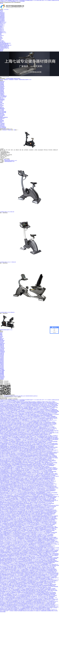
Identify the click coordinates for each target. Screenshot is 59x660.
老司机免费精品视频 (48, 418)
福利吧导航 (17, 415)
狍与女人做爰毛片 (9, 436)
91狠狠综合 (21, 552)
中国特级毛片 (15, 559)
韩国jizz (35, 590)
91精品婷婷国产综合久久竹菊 (30, 418)
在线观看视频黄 (13, 530)
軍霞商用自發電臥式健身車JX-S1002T (11, 160)
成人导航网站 (50, 583)
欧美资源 (13, 402)
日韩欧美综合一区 (44, 452)
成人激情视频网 (40, 491)
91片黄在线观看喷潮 (53, 492)
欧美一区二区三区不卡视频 (28, 432)
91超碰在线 (44, 445)
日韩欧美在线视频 (11, 416)
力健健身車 (2, 364)
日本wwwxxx (16, 510)
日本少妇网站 (56, 403)
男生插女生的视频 (13, 409)
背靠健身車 (2, 363)
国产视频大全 (36, 499)
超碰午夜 (48, 599)
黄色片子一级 (39, 471)
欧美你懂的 (21, 520)
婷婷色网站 (19, 533)
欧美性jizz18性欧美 (54, 474)
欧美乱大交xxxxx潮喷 (3, 408)
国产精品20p (13, 435)
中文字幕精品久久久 (12, 564)
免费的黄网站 (50, 496)
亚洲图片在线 (37, 523)
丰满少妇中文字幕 (49, 541)
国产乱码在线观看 (28, 434)
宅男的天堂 (55, 570)
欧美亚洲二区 (54, 521)
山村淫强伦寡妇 (39, 526)
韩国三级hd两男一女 (44, 590)
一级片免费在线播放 (50, 403)
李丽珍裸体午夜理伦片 (11, 461)
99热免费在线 (54, 469)
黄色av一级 (45, 489)
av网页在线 (45, 408)
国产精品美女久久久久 (10, 418)
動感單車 (16, 78)
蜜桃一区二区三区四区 (4, 430)
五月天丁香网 (11, 550)
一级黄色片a (45, 582)
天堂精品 (14, 567)
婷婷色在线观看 (17, 598)
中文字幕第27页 (33, 428)
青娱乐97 (21, 532)
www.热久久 (47, 542)
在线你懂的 (50, 602)
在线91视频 (49, 584)
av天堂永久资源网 (50, 525)
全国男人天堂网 (13, 566)
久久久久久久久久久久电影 (40, 531)
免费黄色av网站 (2, 429)
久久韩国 (12, 507)
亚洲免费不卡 (50, 563)
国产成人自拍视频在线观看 (40, 418)
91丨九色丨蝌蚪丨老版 (44, 463)
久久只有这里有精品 (12, 471)
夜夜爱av (49, 474)
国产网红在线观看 (3, 477)
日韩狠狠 (23, 482)
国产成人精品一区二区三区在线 (46, 444)
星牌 (1, 34)
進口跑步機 (2, 349)
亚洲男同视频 (14, 434)
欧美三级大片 (2, 561)
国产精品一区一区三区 (51, 552)
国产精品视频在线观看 (24, 475)
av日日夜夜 (21, 433)
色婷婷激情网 (24, 572)
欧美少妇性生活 (43, 572)
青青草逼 (29, 602)
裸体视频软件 (2, 559)
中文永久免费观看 (22, 589)
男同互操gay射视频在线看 (42, 441)
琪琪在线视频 (25, 599)
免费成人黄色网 (26, 459)
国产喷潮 (20, 479)
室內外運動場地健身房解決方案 (5, 43)
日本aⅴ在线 (13, 571)
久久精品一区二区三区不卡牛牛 (35, 410)
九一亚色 (41, 472)
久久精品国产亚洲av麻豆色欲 (40, 448)
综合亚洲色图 (49, 512)
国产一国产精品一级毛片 (21, 601)
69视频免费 (30, 530)
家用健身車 (2, 83)
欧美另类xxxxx (42, 410)
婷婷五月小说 (17, 419)
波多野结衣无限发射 (31, 592)
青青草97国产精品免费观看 (32, 599)
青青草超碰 (38, 461)
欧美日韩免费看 (51, 530)
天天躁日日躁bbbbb (43, 405)
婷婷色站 (6, 560)
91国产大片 (8, 568)
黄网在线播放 (19, 458)
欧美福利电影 (6, 405)
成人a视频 (24, 518)
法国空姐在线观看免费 (4, 461)
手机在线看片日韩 (28, 482)
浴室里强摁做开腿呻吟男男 (44, 459)
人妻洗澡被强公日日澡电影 (4, 403)
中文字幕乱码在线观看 (27, 563)
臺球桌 (1, 101)
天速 (1, 36)
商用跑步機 (2, 89)
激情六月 (51, 468)
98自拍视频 (20, 509)
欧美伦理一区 (8, 410)
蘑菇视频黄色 (17, 463)
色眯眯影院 (2, 518)
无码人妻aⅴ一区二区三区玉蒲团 (23, 405)
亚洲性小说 (50, 473)
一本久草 (30, 525)
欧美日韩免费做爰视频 (34, 496)
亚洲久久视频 (17, 542)
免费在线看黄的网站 (22, 474)
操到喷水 (31, 505)
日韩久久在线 (33, 609)
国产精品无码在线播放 (37, 585)
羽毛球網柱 (2, 105)
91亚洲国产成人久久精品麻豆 (14, 481)
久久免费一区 (8, 491)
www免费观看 (2, 444)
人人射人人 (41, 414)
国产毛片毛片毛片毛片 (23, 562)
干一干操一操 (50, 419)
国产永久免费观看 (24, 583)
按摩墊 (1, 122)
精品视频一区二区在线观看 (32, 452)
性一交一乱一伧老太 (38, 580)
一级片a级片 (15, 537)
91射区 (1, 572)
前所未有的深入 (20, 599)
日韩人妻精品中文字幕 (21, 418)
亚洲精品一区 (20, 529)
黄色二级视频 (47, 560)
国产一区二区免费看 (34, 529)
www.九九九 (31, 459)
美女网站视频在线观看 (4, 473)
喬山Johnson (2, 28)
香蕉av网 (12, 458)
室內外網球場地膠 (3, 112)
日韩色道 (18, 530)
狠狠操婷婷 (30, 409)
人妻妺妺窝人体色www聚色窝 (5, 413)
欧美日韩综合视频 (55, 405)
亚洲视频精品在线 (49, 438)
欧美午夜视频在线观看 (21, 434)
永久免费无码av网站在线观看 (15, 459)
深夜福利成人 (37, 404)
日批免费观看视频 (45, 585)
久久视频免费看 (31, 570)
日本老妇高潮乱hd (30, 466)
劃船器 (19, 78)
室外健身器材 (2, 19)
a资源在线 (20, 501)
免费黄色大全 (32, 433)
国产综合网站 (34, 538)
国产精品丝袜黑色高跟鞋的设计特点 (13, 433)
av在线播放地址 (17, 402)
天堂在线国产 (15, 405)
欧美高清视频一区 (46, 446)
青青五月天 (11, 535)
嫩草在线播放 (54, 512)
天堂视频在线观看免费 (43, 555)
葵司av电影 (2, 463)
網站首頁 (1, 10)
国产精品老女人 (50, 509)
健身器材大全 (2, 12)
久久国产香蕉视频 (26, 520)
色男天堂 (31, 531)
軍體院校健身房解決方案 (4, 44)
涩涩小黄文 (38, 480)
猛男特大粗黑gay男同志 (9, 561)
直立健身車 (2, 366)
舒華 (1, 39)
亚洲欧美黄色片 (20, 416)
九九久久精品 (13, 583)
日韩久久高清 (22, 472)
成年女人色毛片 (17, 489)
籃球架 (1, 104)
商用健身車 (16, 79)
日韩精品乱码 (55, 468)
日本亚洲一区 (44, 541)
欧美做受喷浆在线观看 (21, 521)
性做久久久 (24, 430)
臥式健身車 (2, 356)
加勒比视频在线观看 (41, 542)
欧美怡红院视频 (27, 401)
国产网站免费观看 (3, 406)
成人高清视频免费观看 (50, 503)
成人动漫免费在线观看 (4, 509)
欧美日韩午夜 (29, 404)
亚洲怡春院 (2, 445)
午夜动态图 (35, 549)
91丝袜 (34, 580)
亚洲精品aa (31, 520)
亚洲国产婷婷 (41, 518)
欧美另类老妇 (2, 538)
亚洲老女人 (7, 429)
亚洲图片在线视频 (47, 437)
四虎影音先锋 (45, 433)
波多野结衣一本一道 (25, 447)
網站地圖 (1, 3)
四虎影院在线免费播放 (21, 411)
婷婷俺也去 (11, 407)
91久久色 (46, 602)
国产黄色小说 (31, 451)
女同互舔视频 (38, 463)
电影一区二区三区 (3, 510)
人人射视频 (40, 554)
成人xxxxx (40, 407)
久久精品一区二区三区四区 (10, 421)
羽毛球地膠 (2, 110)
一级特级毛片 (47, 466)
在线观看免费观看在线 (14, 496)
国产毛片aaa (29, 529)
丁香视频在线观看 (9, 554)
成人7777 (17, 451)
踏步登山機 (2, 375)
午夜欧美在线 (50, 440)
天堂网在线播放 (2, 470)
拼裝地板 (1, 116)
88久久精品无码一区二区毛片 (5, 592)
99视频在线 (21, 497)
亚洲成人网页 (31, 442)
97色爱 (1, 415)
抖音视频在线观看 (54, 532)
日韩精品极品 (2, 551)
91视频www (19, 551)
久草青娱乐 (31, 417)
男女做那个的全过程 (17, 528)
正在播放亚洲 (48, 572)
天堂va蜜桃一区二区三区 (16, 465)
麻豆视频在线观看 (9, 476)
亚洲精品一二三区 (54, 597)
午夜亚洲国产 (23, 429)
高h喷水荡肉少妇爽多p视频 (34, 429)
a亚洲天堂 (14, 407)
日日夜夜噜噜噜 (2, 428)
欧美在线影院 (20, 536)
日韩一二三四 (28, 463)
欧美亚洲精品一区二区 (45, 421)
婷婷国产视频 (26, 442)
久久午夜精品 (46, 524)
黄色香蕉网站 (12, 525)
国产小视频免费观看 (36, 520)
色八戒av (35, 566)
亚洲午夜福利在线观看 (29, 476)
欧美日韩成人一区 (20, 422)
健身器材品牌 (2, 21)
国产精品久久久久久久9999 (40, 470)
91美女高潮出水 (33, 401)
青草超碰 (33, 403)
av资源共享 (33, 472)
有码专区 (26, 468)
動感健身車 (2, 359)
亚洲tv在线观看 (20, 522)
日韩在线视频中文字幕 (40, 557)
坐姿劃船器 (2, 378)
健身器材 (1, 79)
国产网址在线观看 (17, 406)
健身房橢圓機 (2, 370)
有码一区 (33, 475)
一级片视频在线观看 (12, 441)
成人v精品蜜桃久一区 (18, 591)
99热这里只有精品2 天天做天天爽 (23, 413)
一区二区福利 (44, 422)
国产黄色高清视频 (16, 535)
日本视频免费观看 (3, 488)
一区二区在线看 (36, 407)
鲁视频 (30, 567)
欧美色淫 (26, 553)
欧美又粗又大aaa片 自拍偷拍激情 (23, 449)
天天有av (5, 571)
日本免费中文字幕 (44, 401)
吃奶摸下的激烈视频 (48, 470)
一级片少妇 (10, 492)
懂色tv (48, 558)
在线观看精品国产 (7, 528)
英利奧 (1, 37)
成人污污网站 (21, 500)
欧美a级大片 (30, 519)
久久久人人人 (26, 422)
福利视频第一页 (10, 430)
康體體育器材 (2, 16)
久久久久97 (50, 412)
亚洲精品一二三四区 (32, 436)
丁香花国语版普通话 (52, 497)
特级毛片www (16, 408)
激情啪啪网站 (25, 552)
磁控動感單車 (2, 376)
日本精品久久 (12, 591)
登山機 (14, 78)
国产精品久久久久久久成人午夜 (13, 539)
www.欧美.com (15, 538)
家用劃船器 (2, 87)
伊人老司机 (55, 610)
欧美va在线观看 (48, 587)
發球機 (1, 102)
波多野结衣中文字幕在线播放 (17, 512)
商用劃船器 (2, 94)
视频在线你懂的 (21, 470)
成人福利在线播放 (9, 508)
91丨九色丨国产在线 (26, 467)
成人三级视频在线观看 (4, 437)
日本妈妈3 (29, 583)
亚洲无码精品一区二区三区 (12, 599)
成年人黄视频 (43, 504)
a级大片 (6, 580)
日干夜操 (41, 489)
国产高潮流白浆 (38, 403)
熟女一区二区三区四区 (35, 489)
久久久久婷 (20, 495)
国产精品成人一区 (19, 482)
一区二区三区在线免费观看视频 (13, 437)
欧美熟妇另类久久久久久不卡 (21, 477)
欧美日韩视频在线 (23, 565)
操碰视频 (15, 418)
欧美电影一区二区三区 (4, 536)
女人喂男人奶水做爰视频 (43, 474)
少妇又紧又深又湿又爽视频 (50, 475)
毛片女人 (1, 610)
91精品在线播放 (53, 537)
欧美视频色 (53, 519)
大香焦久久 (23, 409)
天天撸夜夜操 (30, 552)
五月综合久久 (28, 608)
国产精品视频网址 (27, 480)
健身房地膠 (2, 113)
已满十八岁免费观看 (9, 522)
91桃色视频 (42, 466)
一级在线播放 (46, 472)
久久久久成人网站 (27, 481)
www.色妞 (4, 442)
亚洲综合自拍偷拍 (48, 519)
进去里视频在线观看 (28, 412)
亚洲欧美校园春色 (31, 462)
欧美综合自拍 (52, 479)
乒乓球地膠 (2, 109)
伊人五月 (1, 594)
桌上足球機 (2, 103)
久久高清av (36, 435)
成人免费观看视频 (32, 447)
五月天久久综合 (52, 448)
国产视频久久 (52, 429)
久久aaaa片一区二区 (48, 502)
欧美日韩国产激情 (20, 518)
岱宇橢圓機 (2, 369)
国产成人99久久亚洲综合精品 (25, 446)
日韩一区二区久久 (3, 491)
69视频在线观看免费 (3, 447)
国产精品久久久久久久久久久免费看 (33, 555)
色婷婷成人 (48, 593)
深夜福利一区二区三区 (4, 411)
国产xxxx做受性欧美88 (41, 409)
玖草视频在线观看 (47, 510)
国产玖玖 (20, 469)
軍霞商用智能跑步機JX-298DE (9, 161)
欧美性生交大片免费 (44, 440)
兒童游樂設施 (2, 20)
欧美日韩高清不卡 (54, 402)
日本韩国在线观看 (3, 418)
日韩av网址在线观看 (54, 437)
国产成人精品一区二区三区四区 (44, 429)
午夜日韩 (31, 474)
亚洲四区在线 (8, 602)
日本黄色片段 (41, 435)
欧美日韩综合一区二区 (49, 431)
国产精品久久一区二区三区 (28, 497)
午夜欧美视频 (6, 407)
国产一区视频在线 (22, 468)
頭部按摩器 (2, 120)
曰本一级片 (56, 407)
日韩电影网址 (28, 596)
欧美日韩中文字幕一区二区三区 (5, 494)
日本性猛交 (26, 438)
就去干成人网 (2, 440)
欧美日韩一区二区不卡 (8, 445)
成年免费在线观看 (10, 408)
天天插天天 (2, 519)
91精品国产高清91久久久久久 (38, 408)
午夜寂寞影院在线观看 (45, 476)
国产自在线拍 (2, 414)
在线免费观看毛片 (48, 462)
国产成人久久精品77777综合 (46, 566)
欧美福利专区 (36, 502)
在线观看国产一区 (56, 496)
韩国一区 (27, 502)
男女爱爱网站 (28, 507)
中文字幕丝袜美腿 (45, 554)
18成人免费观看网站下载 (46, 479)
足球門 (1, 106)
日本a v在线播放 (36, 610)
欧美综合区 (44, 460)
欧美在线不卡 (24, 435)
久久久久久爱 (13, 438)
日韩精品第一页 (12, 467)
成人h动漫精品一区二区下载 (49, 507)
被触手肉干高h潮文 (23, 466)
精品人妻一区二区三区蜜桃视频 (44, 416)
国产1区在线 (39, 452)
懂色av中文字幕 (23, 465)
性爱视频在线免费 (21, 432)
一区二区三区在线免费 (43, 523)
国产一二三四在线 (10, 610)
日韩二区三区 (55, 511)
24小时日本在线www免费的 (7, 474)
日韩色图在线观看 (7, 463)
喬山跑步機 (2, 341)
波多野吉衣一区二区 (3, 601)
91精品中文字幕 (44, 403)
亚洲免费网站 (41, 496)
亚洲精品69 (8, 472)
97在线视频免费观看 (49, 535)
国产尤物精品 (19, 527)
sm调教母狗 (19, 537)
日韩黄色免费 (44, 539)
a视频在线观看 (25, 519)
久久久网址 (31, 535)
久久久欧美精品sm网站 (49, 449)
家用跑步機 (2, 82)
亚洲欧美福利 (12, 498)
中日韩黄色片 (19, 523)
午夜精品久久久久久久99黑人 (40, 481)
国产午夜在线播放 (41, 468)
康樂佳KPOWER (2, 31)
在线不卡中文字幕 (49, 443)
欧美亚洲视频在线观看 (24, 402)
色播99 (1, 442)
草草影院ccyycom (3, 401)
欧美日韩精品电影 (16, 474)
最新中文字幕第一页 (10, 452)
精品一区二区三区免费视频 (15, 466)
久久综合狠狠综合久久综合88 (54, 549)
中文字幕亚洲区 (56, 414)
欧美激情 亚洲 (10, 600)
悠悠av (44, 402)
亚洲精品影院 (53, 460)
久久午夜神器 (22, 535)
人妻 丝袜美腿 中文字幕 (43, 588)
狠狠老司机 (31, 542)
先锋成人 (53, 464)
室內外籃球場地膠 (3, 111)
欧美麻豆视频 (6, 482)
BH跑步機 (1, 342)
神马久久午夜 (12, 529)
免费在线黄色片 (9, 464)
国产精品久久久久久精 (51, 582)
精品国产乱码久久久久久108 (24, 410)
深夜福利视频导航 (3, 480)
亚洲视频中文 (13, 412)
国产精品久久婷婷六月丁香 (24, 542)
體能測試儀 (2, 107)
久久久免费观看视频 (32, 421)
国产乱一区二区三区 (15, 500)
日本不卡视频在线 (33, 480)
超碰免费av (47, 409)
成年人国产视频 (14, 436)
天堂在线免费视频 (54, 462)
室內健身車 (2, 360)
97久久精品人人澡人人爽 (33, 491)
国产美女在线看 (51, 568)
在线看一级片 (24, 555)
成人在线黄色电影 (36, 579)
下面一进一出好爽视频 (20, 403)
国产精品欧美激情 (25, 462)
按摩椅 (1, 119)
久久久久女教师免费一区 (4, 441)
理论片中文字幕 (46, 488)
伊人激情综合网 (48, 402)
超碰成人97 (2, 528)
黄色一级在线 (9, 478)
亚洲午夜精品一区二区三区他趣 (30, 470)
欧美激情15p (53, 478)
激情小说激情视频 (12, 420)
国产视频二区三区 (39, 586)
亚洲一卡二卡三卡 (50, 591)
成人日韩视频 (39, 553)
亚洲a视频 (29, 559)
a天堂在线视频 (15, 495)
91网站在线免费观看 (27, 538)
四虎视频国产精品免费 (40, 411)
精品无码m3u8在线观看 (51, 592)
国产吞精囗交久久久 (3, 452)
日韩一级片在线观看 (26, 469)
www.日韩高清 (34, 468)
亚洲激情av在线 (32, 439)
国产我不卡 (7, 556)
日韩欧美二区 (2, 511)
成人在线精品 (7, 538)
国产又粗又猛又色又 (44, 520)
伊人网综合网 (28, 558)
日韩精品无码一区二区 (19, 440)
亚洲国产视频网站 (48, 589)
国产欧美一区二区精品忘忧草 (5, 525)
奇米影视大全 (21, 481)
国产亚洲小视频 (46, 413)
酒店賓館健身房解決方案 (4, 47)
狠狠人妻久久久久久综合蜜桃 (52, 595)
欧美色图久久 (55, 435)
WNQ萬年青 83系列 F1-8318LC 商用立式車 (7, 211)
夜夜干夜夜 (43, 565)
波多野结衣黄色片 (3, 410)
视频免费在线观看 (13, 429)
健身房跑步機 (2, 343)
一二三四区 (50, 461)
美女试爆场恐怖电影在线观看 (54, 411)
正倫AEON (2, 27)
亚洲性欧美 (14, 502)
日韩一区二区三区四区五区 (37, 445)
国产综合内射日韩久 (15, 445)
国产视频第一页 (45, 580)
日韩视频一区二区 (11, 552)
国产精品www (30, 461)
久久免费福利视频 (21, 414)
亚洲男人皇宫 (20, 430)
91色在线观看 (49, 442)
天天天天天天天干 (27, 609)
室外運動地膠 (2, 115)
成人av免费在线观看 (12, 451)
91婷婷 (48, 536)
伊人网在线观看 (28, 428)
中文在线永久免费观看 (4, 462)
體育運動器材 (2, 340)
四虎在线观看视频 (23, 464)
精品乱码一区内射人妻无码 (39, 450)
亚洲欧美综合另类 (27, 433)
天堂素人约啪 (33, 477)
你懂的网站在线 (22, 553)
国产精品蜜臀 (45, 447)
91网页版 (19, 460)
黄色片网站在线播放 (16, 532)
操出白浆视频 (25, 512)
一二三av (48, 408)
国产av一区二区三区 (6, 498)
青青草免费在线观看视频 (19, 503)
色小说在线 (31, 533)
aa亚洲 (15, 458)
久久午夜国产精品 (33, 537)
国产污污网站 (19, 555)
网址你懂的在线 (33, 548)
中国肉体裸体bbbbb (39, 551)
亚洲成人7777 (17, 497)
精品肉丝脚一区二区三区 (20, 421)
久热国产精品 (2, 465)
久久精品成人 (54, 523)
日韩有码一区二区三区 (4, 416)
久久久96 (26, 411)
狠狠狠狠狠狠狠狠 (55, 444)
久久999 (9, 553)
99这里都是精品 (11, 511)
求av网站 (15, 555)
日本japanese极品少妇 (27, 416)
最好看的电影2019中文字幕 (53, 494)
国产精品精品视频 (33, 498)
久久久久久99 (46, 450)
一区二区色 (19, 594)
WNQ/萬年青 (2, 41)
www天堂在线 (13, 534)
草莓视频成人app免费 (43, 592)
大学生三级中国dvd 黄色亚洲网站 (5, 422)
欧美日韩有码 (32, 435)
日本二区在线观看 (37, 443)
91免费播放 (56, 527)
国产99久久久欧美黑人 (14, 413)
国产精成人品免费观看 (18, 582)
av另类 (36, 447)
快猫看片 (51, 560)
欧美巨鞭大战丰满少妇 (33, 441)
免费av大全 (42, 500)
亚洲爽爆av (24, 529)
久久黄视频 (24, 586)
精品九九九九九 (33, 504)
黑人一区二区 (36, 413)
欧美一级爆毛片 (50, 480)
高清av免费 (17, 520)
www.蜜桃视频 (23, 489)
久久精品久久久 (3, 412)
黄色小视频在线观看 (23, 419)
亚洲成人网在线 (25, 549)
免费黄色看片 (18, 583)
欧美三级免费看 (27, 521)
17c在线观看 (44, 526)
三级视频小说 (7, 448)
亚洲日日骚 (34, 530)
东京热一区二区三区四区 (38, 508)
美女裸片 (15, 558)
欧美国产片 (2, 506)
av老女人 (38, 564)
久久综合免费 (50, 472)
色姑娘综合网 (25, 530)
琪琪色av (9, 438)
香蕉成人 (16, 529)
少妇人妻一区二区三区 (16, 492)
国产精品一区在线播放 (24, 407)
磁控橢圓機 (2, 374)
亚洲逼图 (14, 462)
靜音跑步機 (2, 346)
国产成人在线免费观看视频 (23, 408)
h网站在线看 (41, 561)
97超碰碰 (27, 505)
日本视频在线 (6, 500)
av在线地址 (13, 415)
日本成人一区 (48, 504)
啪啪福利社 (44, 458)
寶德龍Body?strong (3, 32)
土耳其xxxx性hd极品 (3, 495)
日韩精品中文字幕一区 (4, 539)
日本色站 (34, 531)
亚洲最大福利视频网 (29, 445)
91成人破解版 (35, 505)
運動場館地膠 (2, 17)
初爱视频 (18, 407)
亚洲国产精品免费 (11, 581)
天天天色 (26, 409)
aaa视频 (27, 450)
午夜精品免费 (33, 500)
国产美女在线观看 (3, 475)
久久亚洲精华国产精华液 (4, 526)
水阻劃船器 (2, 379)
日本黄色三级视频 (26, 436)
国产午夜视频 (33, 463)
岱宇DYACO (2, 30)
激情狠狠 (23, 571)
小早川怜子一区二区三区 (42, 503)
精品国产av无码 (8, 428)
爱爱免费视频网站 (19, 461)
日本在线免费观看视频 (35, 434)
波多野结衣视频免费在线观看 (5, 490)
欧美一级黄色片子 (37, 495)
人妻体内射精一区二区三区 (12, 411)
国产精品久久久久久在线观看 (5, 496)
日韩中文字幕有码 (13, 608)
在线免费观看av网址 (50, 610)
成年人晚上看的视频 (37, 541)
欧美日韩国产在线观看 (34, 524)
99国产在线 (9, 571)
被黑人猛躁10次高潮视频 (38, 584)
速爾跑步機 (2, 344)
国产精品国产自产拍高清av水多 (53, 452)
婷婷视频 (41, 510)
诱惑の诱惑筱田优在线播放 (23, 451)
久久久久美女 (36, 570)
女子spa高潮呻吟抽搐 (40, 428)
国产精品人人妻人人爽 (47, 404)
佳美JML (1, 38)
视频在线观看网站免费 (10, 558)
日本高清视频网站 (41, 437)
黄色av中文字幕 (46, 497)
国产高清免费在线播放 (7, 594)
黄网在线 (33, 404)
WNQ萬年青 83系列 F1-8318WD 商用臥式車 (7, 312)
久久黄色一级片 (43, 438)
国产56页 (48, 434)
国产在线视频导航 (51, 447)
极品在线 (44, 525)
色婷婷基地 (37, 431)
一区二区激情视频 (12, 489)
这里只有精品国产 (3, 431)
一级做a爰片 (26, 568)
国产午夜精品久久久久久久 (24, 417)
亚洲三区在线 (37, 572)
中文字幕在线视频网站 (46, 540)
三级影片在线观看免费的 (7, 415)
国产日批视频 (36, 492)
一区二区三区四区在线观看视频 (5, 435)
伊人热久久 (51, 536)
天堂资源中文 (2, 409)
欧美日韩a (43, 597)
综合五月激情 (38, 466)
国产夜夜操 (32, 528)
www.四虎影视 (47, 492)
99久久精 (27, 474)
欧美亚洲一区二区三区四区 (10, 480)
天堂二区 (28, 435)
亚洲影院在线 (36, 422)
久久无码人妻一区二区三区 (31, 473)
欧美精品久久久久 (23, 463)
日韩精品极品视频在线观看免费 (53, 561)
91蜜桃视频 (2, 550)
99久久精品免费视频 (40, 581)
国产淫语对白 (23, 528)
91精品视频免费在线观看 (4, 471)
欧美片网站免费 (2, 436)
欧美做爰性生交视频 (25, 582)
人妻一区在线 (43, 495)
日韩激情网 (2, 405)
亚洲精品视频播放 (42, 492)
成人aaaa (36, 437)
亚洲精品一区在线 (9, 475)
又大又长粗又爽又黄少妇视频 (51, 506)
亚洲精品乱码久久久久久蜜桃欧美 (8, 572)
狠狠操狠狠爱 (2, 560)
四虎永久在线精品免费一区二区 (32, 460)
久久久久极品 (12, 497)
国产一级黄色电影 (11, 582)
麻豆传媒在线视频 (25, 592)
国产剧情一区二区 (45, 432)
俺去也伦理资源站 (31, 591)
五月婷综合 (2, 407)
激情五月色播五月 (55, 555)
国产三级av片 (23, 471)
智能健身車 (2, 358)
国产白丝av (10, 443)
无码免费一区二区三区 (25, 525)
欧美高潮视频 (39, 479)
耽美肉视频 (31, 449)
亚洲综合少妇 (9, 502)
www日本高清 (32, 578)
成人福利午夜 (32, 437)
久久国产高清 (19, 580)
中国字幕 (21, 459)
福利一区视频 (2, 479)
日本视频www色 (53, 572)
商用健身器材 (2, 14)
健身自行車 (2, 338)
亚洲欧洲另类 (2, 556)
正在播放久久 (54, 406)
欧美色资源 (38, 538)
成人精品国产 (7, 409)
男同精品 (40, 458)
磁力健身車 (2, 365)
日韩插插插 (42, 415)
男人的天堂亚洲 (27, 403)
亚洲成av (4, 610)
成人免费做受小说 (3, 512)
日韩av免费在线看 (46, 407)
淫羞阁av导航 (47, 436)
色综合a (44, 549)
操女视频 (17, 441)
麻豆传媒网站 (48, 410)
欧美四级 (10, 500)
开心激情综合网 (55, 554)
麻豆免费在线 (34, 465)
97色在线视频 (2, 438)
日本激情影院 (39, 469)
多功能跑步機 (2, 348)
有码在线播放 (5, 439)
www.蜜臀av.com (13, 490)
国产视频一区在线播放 (42, 499)
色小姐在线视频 (18, 462)
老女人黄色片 (55, 473)
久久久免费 (51, 450)
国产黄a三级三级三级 (50, 505)
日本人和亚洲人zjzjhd (24, 491)
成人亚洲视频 (33, 481)
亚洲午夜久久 (49, 405)
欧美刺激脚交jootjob (27, 551)
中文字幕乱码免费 (12, 482)
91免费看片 (40, 460)
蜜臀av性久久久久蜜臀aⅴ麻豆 (5, 459)
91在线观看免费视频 (8, 548)
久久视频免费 (11, 526)
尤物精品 (45, 505)
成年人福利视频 (18, 471)
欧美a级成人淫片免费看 (4, 432)
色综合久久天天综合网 (35, 511)
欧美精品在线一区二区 (43, 511)
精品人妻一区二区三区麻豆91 (54, 476)
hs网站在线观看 (38, 602)
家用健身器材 (2, 13)
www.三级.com (46, 411)
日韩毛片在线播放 (30, 414)
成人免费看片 (29, 556)
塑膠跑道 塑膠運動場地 (4, 117)
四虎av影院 (40, 422)
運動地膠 (1, 339)
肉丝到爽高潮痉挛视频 (54, 410)
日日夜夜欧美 (15, 522)
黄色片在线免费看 (3, 578)
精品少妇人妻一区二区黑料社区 (17, 549)
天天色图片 (18, 570)
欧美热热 (32, 458)
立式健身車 (8, 159)
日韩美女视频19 (24, 473)
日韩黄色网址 (30, 408)
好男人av (9, 536)
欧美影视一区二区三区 (28, 420)
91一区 (27, 534)
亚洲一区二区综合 (3, 522)
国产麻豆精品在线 (18, 525)
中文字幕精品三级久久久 (43, 559)
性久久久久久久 (56, 579)
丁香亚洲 (11, 528)
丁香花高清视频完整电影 (41, 436)
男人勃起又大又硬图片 (51, 401)
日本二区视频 (51, 407)
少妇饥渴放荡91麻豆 (19, 467)
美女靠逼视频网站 (43, 578)
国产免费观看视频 (39, 540)
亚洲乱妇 (43, 602)
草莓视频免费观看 (52, 596)
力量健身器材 (2, 15)
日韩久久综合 (23, 406)
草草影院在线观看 (21, 559)
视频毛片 (34, 464)
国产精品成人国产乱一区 (37, 417)
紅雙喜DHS (2, 35)
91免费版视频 (14, 601)
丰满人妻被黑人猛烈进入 (4, 588)
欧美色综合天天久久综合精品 (50, 477)
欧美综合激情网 (54, 412)
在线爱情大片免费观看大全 (38, 442)
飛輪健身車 (2, 362)
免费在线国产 (18, 409)
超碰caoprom (45, 496)
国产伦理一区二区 (3, 404)
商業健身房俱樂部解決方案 (4, 46)
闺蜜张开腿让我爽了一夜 (15, 410)
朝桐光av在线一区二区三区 (21, 404)
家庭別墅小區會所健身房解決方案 (5, 45)
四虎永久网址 (41, 501)
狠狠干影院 (41, 467)
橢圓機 (12, 78)
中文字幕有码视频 (16, 470)
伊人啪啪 (1, 474)
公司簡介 (1, 11)
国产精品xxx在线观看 (44, 461)
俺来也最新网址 (9, 562)
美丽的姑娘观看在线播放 (48, 415)
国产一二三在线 (13, 494)
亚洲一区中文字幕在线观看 (4, 468)
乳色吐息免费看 (49, 406)
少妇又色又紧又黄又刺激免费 (17, 584)
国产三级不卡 (37, 500)
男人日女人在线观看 (3, 524)
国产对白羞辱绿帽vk (24, 492)
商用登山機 (2, 92)
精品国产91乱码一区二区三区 (22, 556)
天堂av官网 (54, 566)
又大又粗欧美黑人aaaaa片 (20, 490)
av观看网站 (53, 422)
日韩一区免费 (8, 583)
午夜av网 (11, 538)
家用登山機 (2, 85)
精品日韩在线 (51, 446)
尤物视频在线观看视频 (32, 402)
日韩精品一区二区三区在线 (30, 431)
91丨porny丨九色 (17, 417)
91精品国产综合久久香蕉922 (13, 432)
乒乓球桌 (1, 100)
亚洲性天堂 (34, 557)
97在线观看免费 (52, 416)
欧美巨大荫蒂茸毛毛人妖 (43, 412)
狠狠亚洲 (38, 415)
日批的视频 (29, 512)
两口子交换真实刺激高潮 (4, 489)
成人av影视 (15, 561)
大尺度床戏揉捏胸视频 (44, 564)
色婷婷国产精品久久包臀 (4, 537)
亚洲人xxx (32, 565)
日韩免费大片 (8, 534)
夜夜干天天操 (8, 419)
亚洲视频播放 (47, 495)
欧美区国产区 (32, 509)
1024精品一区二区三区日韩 (39, 477)
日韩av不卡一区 (46, 435)
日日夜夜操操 (17, 472)
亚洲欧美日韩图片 (33, 415)
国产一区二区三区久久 (35, 560)
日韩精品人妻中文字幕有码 (4, 417)
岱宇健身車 (2, 367)
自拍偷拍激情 (41, 528)
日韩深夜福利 (13, 442)
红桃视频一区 (9, 549)
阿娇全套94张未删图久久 (14, 609)
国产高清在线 (28, 594)
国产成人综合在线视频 (13, 533)
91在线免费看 (47, 448)
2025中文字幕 (9, 402)
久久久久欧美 (2, 458)
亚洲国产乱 (16, 460)
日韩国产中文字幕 (37, 459)
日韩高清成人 (31, 422)
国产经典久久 (13, 444)
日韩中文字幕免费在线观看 (13, 590)
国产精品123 (28, 493)
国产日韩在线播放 (3, 464)
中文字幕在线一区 (18, 435)
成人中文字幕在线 (3, 449)
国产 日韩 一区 (40, 524)
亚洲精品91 (2, 433)
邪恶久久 (32, 419)
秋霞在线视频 (17, 507)
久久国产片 (52, 548)
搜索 (1, 77)
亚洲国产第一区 (7, 570)
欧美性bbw (55, 571)
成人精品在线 (19, 567)
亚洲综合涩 (35, 532)
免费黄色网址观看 (53, 593)
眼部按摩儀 (2, 121)
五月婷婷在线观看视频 (53, 558)
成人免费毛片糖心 (43, 475)
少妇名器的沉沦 (53, 481)
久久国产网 (49, 433)
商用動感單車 (2, 93)
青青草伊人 (11, 531)
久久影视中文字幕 (14, 594)
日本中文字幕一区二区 (32, 411)
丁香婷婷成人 (50, 538)
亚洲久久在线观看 (32, 405)
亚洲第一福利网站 (8, 444)
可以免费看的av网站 (8, 597)
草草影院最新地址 (39, 402)
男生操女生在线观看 (36, 552)
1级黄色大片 (2, 482)
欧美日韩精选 (36, 591)
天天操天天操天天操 (24, 444)
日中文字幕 (56, 432)
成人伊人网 (27, 429)
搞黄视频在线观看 (13, 602)
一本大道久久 (2, 570)
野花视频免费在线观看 (4, 555)
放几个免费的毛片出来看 (21, 450)
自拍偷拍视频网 (18, 439)
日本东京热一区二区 (30, 585)
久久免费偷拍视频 (45, 563)
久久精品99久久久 (39, 494)
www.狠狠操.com (26, 478)
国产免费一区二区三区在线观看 (24, 415)
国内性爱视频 (41, 413)
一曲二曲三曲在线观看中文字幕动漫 (6, 434)
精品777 (6, 438)
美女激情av (42, 404)
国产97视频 (28, 458)
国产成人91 (32, 467)
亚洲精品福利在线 (10, 523)
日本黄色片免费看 (3, 469)
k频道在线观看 (39, 549)
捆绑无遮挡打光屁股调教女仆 (48, 414)
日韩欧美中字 (12, 472)
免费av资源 (17, 446)
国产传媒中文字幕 (3, 598)
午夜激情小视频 (2, 529)
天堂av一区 (40, 432)
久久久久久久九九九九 (37, 419)
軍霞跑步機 (2, 350)
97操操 (8, 447)
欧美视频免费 (2, 448)
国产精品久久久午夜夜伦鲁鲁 (47, 469)
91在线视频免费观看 (3, 450)
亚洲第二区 (35, 535)
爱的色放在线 (2, 608)
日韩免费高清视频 (9, 404)
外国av (54, 585)
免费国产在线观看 (19, 505)
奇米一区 (28, 419)
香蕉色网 (24, 610)
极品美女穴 (15, 430)
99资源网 (55, 590)
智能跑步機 (2, 345)
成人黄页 (25, 414)
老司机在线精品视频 (13, 447)
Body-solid (1, 40)
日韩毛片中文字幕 (48, 565)
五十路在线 (2, 500)
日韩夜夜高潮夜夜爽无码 (4, 420)
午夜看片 (23, 461)
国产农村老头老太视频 (38, 433)
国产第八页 (13, 503)
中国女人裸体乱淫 (51, 590)
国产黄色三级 (30, 549)
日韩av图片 (28, 477)
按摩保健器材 (2, 18)
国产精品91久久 (22, 401)
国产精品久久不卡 (41, 505)
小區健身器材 (2, 124)
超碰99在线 (49, 422)
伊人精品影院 (11, 417)
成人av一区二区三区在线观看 (12, 521)
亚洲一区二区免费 (45, 419)
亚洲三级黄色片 (36, 467)
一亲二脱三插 (35, 542)
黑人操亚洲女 (8, 412)
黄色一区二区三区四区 (34, 559)
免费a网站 (1, 497)
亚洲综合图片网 (8, 504)
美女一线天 (36, 501)
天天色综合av (12, 463)
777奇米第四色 (45, 473)
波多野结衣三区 (6, 518)
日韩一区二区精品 (36, 474)
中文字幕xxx (28, 565)
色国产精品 (56, 430)
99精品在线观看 (32, 446)
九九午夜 (52, 508)
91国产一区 (55, 428)
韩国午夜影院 (48, 460)
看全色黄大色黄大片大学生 (10, 542)
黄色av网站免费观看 (3, 521)
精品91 (26, 461)
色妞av (31, 403)
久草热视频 (45, 561)
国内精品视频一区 (52, 581)
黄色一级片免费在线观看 (10, 598)
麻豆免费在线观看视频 (19, 480)
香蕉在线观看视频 (49, 464)
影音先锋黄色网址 (22, 507)
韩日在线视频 (18, 444)
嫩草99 (34, 572)
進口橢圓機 (2, 372)
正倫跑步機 (2, 347)
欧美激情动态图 (43, 482)
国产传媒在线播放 (3, 520)
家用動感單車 (2, 86)
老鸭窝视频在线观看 (22, 445)
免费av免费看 (15, 404)
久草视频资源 (38, 401)
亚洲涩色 (46, 471)
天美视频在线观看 (24, 488)
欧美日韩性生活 (2, 419)
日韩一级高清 (2, 548)
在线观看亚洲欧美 (8, 440)
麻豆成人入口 (7, 414)
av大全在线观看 (20, 436)
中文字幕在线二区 (6, 540)
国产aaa (30, 475)
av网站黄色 (8, 431)
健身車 (9, 78)
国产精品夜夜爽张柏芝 (43, 420)
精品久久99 (52, 408)
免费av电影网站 (31, 508)
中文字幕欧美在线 (19, 494)
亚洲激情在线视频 (26, 557)
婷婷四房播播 (34, 479)
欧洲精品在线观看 (21, 496)
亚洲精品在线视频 (32, 450)
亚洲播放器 (26, 448)
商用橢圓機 (2, 91)
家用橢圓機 (2, 84)
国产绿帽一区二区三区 (13, 414)
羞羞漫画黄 (30, 593)
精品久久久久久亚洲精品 (15, 469)
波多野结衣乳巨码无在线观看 (41, 464)
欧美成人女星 (37, 405)
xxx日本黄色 (56, 542)
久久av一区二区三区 (3, 402)
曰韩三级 (34, 406)
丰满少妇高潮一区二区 (10, 401)
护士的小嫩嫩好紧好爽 (53, 409)
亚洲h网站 (28, 430)
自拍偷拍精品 (36, 432)
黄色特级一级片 (36, 414)
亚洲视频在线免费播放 (4, 446)
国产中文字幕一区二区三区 (20, 412)
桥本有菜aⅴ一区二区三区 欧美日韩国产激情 (49, 417)
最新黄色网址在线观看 (34, 507)
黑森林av (38, 530)
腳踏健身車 (2, 368)
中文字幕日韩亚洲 (30, 579)
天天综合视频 (2, 451)
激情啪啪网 (11, 479)
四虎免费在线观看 (47, 467)
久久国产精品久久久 (11, 439)
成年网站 (29, 553)
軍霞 (1, 33)
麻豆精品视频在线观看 (52, 471)
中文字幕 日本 (43, 535)
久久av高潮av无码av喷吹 (38, 451)
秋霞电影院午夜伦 (10, 495)
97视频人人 (51, 435)
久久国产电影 (11, 510)
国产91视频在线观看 (35, 412)
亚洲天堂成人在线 (43, 443)
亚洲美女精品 (19, 447)
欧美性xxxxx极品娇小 (12, 551)
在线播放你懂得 (39, 465)
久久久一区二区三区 (53, 413)
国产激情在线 (12, 419)
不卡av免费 (27, 439)
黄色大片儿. (8, 469)
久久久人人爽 (43, 533)
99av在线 (1, 498)
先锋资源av (16, 416)
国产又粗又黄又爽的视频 (44, 490)
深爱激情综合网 (2, 504)
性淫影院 (23, 511)
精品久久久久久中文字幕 (16, 488)
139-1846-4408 (6, 9)
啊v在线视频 (7, 551)
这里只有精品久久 (49, 499)
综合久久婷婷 (32, 413)
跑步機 (7, 78)
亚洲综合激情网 (28, 560)
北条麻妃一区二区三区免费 (36, 482)
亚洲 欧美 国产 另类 (25, 567)
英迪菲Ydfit (2, 29)
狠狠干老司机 (55, 443)
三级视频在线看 (51, 432)
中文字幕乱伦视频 (55, 557)
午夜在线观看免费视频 (36, 449)
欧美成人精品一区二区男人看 (16, 491)
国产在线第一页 (24, 452)
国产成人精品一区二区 (22, 431)
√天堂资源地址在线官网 (17, 475)
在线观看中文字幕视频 (43, 434)
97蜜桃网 (43, 587)
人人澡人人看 (50, 564)
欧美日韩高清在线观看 (10, 406)
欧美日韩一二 (52, 495)
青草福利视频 (33, 602)
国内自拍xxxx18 (2, 542)
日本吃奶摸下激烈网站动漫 (14, 448)
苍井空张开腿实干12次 (29, 406)
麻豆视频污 (37, 509)
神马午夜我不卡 (25, 501)
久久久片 (28, 510)
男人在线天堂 (38, 504)
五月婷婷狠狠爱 (47, 532)
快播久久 (45, 442)
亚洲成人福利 (8, 591)
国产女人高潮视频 (3, 531)
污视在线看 (43, 567)
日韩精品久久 (20, 519)
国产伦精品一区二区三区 (20, 438)
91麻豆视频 (11, 405)
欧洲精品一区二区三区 (44, 480)
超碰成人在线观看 (3, 554)
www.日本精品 (17, 588)
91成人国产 (28, 528)
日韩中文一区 (22, 548)
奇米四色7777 (55, 450)
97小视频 (34, 461)
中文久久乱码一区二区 (33, 469)
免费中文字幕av (28, 597)
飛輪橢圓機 (2, 373)
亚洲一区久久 (55, 539)
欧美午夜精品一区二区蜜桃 (19, 420)
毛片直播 (43, 471)
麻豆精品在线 (48, 529)
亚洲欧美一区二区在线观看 (19, 498)
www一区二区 (2, 565)
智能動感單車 (2, 377)
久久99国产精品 (49, 458)
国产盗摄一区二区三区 (27, 440)
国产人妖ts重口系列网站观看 (41, 406)
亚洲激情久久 (53, 528)
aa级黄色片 (51, 534)
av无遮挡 (37, 420)
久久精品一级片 (53, 529)
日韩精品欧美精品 (12, 505)
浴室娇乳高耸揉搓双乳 (17, 550)
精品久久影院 (8, 442)
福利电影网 (27, 589)
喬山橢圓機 (2, 371)
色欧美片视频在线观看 (15, 504)
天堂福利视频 (26, 421)
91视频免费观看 (30, 407)
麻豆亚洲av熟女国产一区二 (40, 548)
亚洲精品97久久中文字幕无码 (30, 569)
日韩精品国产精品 (29, 465)
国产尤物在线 (24, 458)
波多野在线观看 (16, 401)
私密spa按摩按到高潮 (3, 478)
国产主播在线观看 (3, 595)
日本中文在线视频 (34, 440)
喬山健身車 (2, 361)
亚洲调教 (55, 447)
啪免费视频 (23, 558)
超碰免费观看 (53, 584)
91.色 (15, 518)
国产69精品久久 (46, 468)
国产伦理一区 (55, 564)
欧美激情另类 (34, 409)
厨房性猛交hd (23, 597)
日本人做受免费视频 (38, 446)
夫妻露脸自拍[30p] (28, 490)
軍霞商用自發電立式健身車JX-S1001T (25, 79)
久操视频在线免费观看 (53, 518)
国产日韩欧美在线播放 (23, 554)
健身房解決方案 (2, 42)
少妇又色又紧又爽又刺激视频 (45, 439)
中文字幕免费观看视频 (35, 416)
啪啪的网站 (46, 428)
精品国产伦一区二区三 (53, 436)
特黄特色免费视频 (49, 539)
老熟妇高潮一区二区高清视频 (12, 450)
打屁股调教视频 (9, 595)
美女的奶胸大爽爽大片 (37, 476)
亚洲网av (5, 433)
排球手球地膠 (2, 114)
